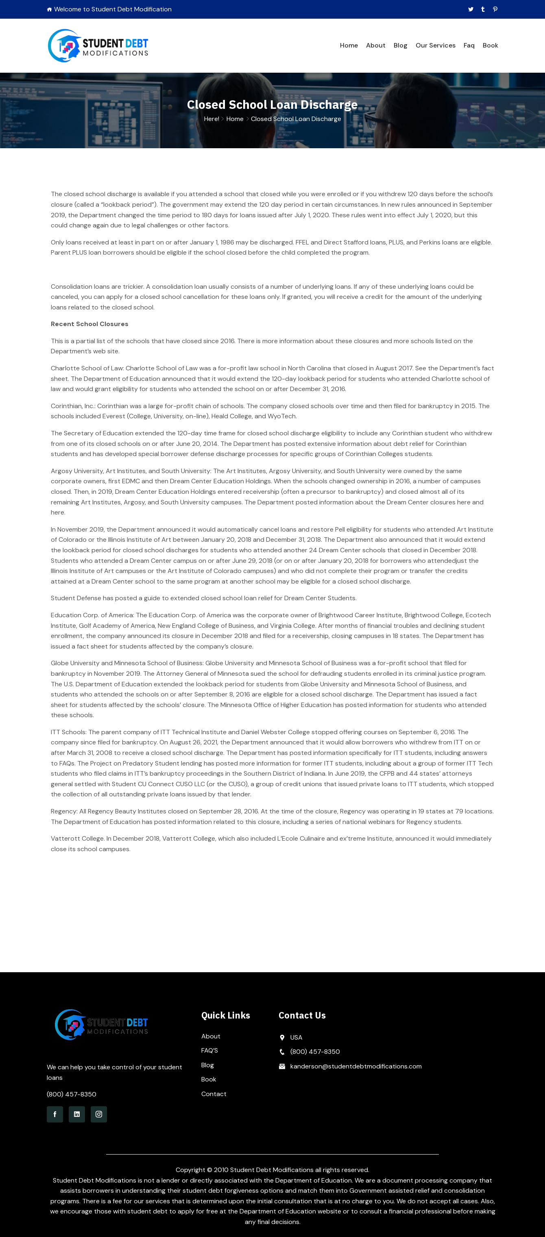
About (376, 45)
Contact (214, 1094)
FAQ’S (209, 1050)
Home (349, 45)
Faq (469, 45)
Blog (401, 45)
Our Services (436, 45)
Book (490, 45)
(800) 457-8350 (71, 1094)
